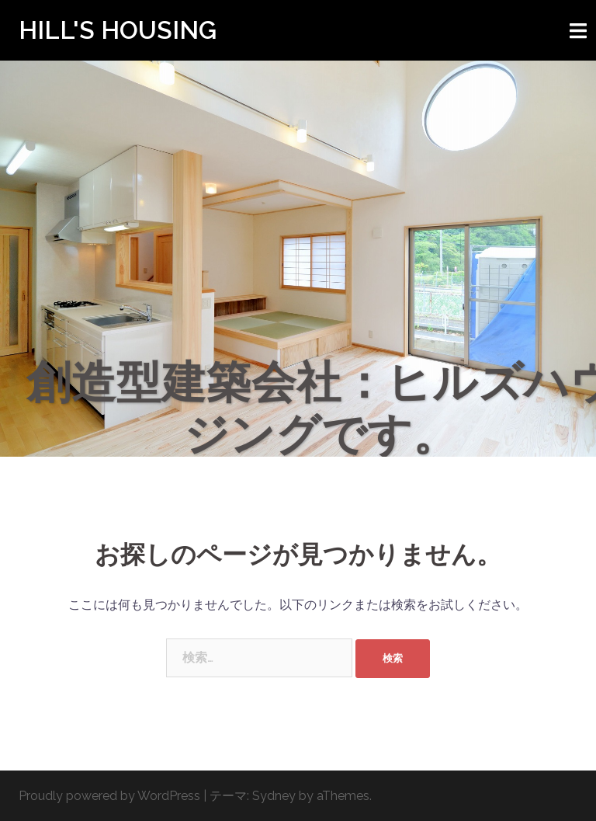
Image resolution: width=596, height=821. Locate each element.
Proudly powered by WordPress (109, 795)
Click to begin (298, 359)
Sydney (274, 795)
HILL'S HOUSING (118, 30)
